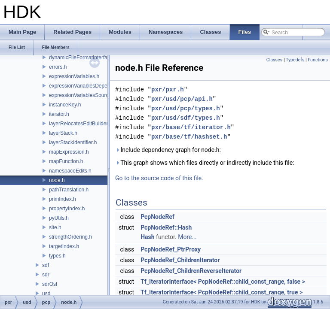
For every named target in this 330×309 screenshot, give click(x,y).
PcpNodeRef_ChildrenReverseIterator (191, 270)
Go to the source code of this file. (159, 178)
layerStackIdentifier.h (73, 142)
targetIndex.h (64, 246)
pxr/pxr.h (167, 89)
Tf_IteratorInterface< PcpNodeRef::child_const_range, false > (223, 281)
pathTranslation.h (69, 190)
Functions (318, 60)
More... (187, 236)
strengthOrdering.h (70, 237)
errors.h (58, 67)
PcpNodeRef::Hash (166, 227)
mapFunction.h (66, 161)
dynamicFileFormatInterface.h (83, 58)
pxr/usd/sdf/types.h (185, 118)
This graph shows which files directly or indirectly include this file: (204, 162)
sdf (45, 265)
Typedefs (295, 60)
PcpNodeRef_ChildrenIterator (180, 260)
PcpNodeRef (157, 216)
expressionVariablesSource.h (82, 95)
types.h (57, 256)
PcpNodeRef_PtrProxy (171, 249)
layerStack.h (63, 133)
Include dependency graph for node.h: (168, 149)
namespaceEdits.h (70, 171)
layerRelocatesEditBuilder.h (80, 124)
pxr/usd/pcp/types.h (185, 108)
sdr (45, 275)
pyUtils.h (59, 218)
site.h (55, 227)
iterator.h (59, 114)
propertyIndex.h (67, 209)
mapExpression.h (69, 152)
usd (46, 294)
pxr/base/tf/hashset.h (189, 137)
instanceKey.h (65, 105)
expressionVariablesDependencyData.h (94, 86)
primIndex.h (62, 199)
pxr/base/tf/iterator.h (191, 127)
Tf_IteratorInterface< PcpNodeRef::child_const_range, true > (221, 292)
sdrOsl (49, 284)
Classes (274, 60)
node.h (57, 180)
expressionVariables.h (74, 76)
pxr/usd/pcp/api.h (182, 99)
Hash (147, 236)
